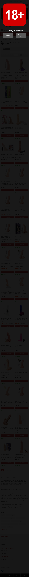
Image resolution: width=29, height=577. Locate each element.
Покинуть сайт (21, 35)
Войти (8, 36)
